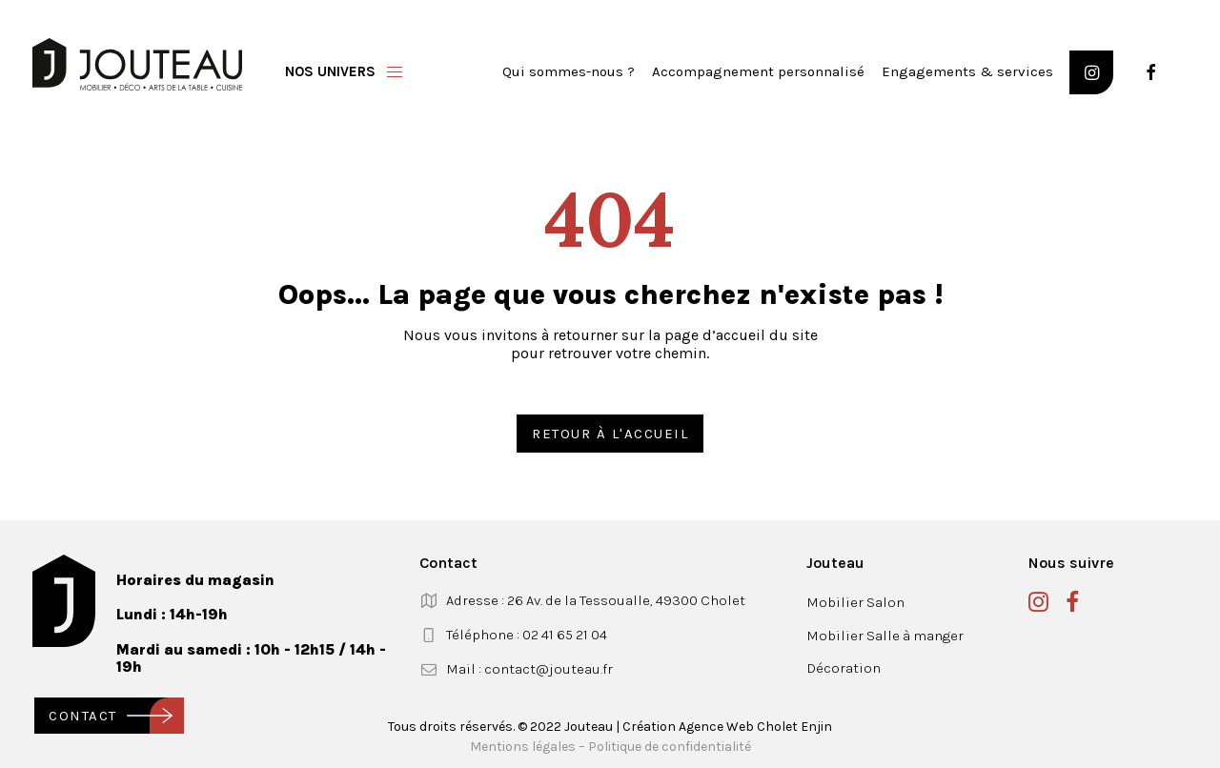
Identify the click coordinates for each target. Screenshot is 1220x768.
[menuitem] (568, 72)
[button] (1091, 72)
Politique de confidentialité (669, 746)
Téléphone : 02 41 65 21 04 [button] (526, 634)
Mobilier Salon (855, 602)
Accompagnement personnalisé (758, 71)
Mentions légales (523, 746)
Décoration (843, 668)
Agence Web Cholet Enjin (755, 726)
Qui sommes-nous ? (568, 71)
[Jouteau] (137, 64)
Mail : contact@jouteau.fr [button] (529, 668)
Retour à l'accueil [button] (610, 433)
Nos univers (330, 71)
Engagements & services (967, 71)
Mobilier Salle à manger (885, 635)
